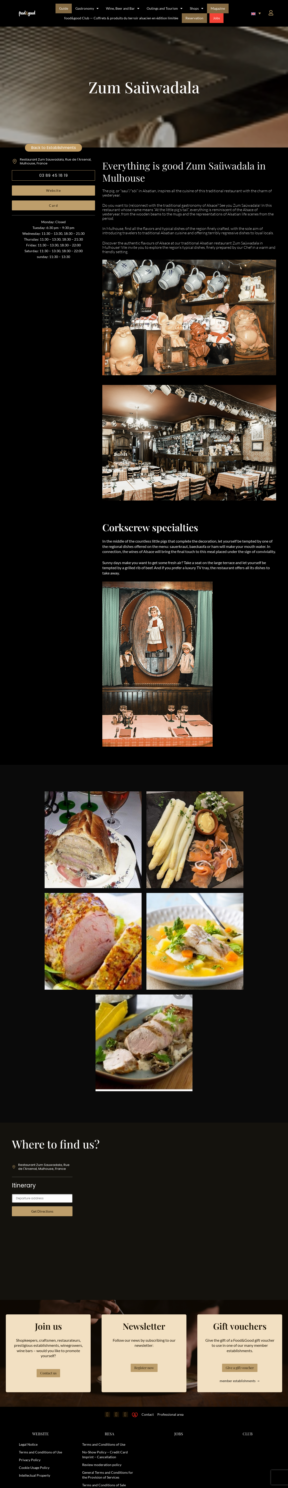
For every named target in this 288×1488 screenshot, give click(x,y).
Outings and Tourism (165, 8)
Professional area (170, 1414)
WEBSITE (40, 1433)
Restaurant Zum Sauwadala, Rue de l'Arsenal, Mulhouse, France (55, 161)
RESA (109, 1433)
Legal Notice (28, 1444)
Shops (196, 8)
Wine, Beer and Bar (122, 8)
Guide (63, 8)
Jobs (216, 18)
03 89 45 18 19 (53, 175)
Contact (148, 1414)
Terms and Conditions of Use (40, 1452)
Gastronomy (87, 8)
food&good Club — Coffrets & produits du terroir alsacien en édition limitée (121, 18)
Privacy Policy (29, 1460)
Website (53, 190)
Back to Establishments (53, 147)
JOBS (178, 1433)
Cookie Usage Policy (34, 1468)
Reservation (194, 18)
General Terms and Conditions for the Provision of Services (107, 1474)
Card (53, 205)
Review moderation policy (101, 1465)
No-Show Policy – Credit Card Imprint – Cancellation (105, 1454)
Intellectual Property (34, 1475)
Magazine (218, 8)
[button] (256, 13)
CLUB (248, 1433)
